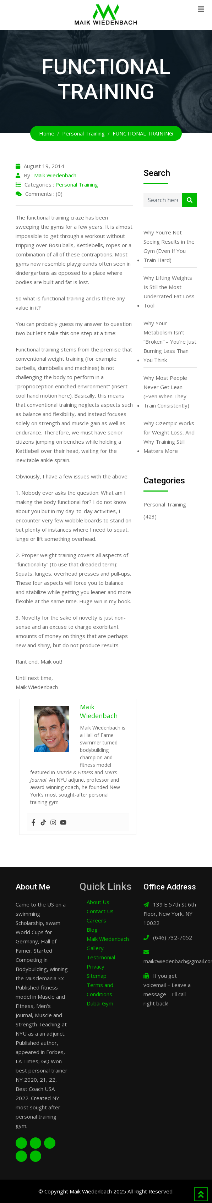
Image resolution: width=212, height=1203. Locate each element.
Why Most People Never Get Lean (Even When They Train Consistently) (166, 391)
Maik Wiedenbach (55, 175)
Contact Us (100, 911)
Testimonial (101, 957)
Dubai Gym (100, 1003)
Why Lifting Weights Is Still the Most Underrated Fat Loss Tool (169, 291)
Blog (92, 929)
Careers (96, 920)
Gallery (95, 948)
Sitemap (97, 975)
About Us (98, 901)
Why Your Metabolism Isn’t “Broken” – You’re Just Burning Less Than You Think (169, 342)
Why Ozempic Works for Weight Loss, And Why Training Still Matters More (169, 437)
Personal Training (76, 184)
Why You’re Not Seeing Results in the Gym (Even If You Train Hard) (169, 246)
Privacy (95, 966)
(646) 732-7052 (172, 937)
